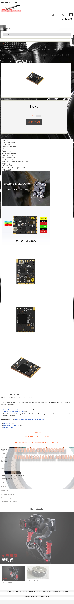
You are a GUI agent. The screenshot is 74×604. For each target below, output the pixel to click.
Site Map (27, 596)
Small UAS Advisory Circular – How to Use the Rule (17, 410)
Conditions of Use (44, 596)
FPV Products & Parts (13, 49)
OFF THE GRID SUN (21, 591)
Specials (4, 461)
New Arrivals (5, 465)
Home (2, 49)
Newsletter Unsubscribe (9, 502)
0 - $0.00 (67, 18)
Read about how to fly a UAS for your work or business (29, 419)
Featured (4, 457)
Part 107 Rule (7, 423)
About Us (4, 486)
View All (3, 469)
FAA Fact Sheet (8, 427)
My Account (5, 490)
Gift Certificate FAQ (7, 494)
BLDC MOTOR (32, 580)
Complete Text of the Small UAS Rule (13, 411)
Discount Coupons (7, 498)
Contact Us (5, 482)
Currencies (9, 28)
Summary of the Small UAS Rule (12, 408)
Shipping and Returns (8, 479)
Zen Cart (38, 591)
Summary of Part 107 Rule (11, 425)
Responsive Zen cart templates (50, 591)
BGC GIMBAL (8, 582)
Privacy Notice (34, 596)
